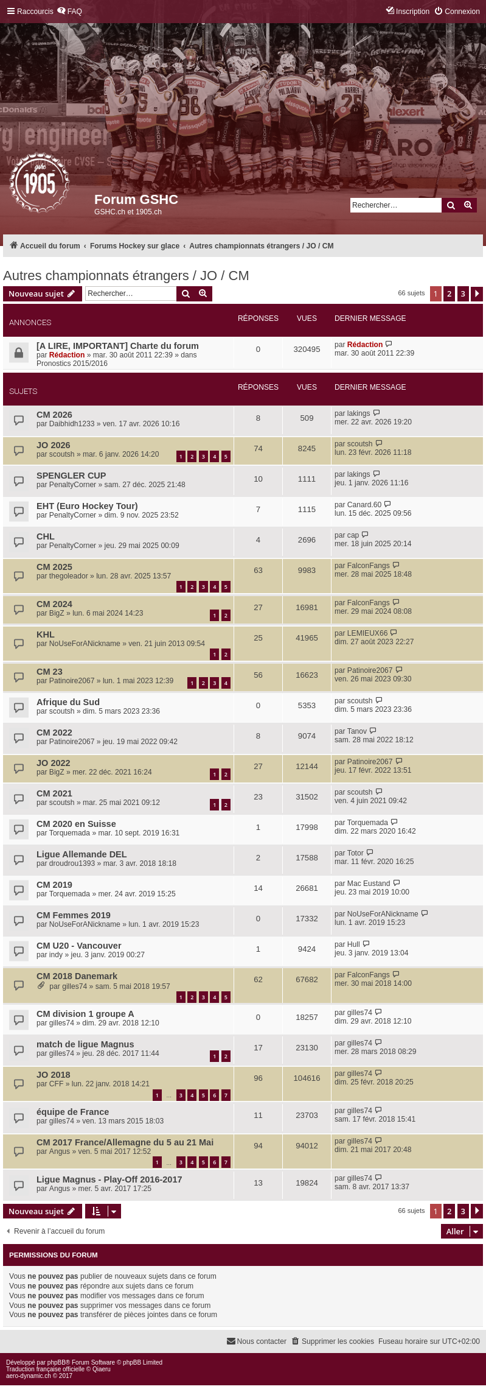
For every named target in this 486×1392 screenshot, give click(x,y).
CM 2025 (54, 567)
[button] (477, 294)
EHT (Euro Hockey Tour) (87, 506)
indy (56, 955)
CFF (56, 1084)
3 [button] (463, 293)
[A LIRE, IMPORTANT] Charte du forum (117, 346)
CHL (45, 536)
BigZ (56, 613)
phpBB (56, 1362)
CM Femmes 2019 (73, 915)
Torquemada (69, 833)
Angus (59, 1151)
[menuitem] (69, 12)
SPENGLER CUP (71, 475)
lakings (358, 413)
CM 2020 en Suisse (76, 824)
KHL (45, 634)
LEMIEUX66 (367, 633)
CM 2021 (54, 793)
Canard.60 (364, 505)
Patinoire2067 (72, 681)
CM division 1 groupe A (85, 1014)
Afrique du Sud (68, 702)
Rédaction (67, 355)
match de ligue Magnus (85, 1044)
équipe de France (72, 1112)
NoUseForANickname (84, 643)
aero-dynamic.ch (28, 1376)
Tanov (357, 731)
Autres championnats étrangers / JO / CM (126, 275)
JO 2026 (53, 445)
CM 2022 (54, 732)
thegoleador (68, 576)
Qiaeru (101, 1369)
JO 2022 (53, 763)
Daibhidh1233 (72, 424)
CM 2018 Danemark (76, 976)
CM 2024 (54, 604)
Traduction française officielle (45, 1369)
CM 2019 (54, 885)
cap (353, 535)
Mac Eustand (369, 883)
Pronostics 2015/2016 (72, 363)
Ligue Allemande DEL (81, 854)
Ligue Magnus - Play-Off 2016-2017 (109, 1179)
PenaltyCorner (72, 484)
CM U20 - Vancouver (79, 946)
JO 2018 (53, 1075)
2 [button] (449, 293)
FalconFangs (368, 565)
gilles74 (74, 986)
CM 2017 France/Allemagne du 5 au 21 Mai (124, 1142)
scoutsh (62, 454)
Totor (355, 853)
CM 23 (49, 672)
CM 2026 (54, 415)
